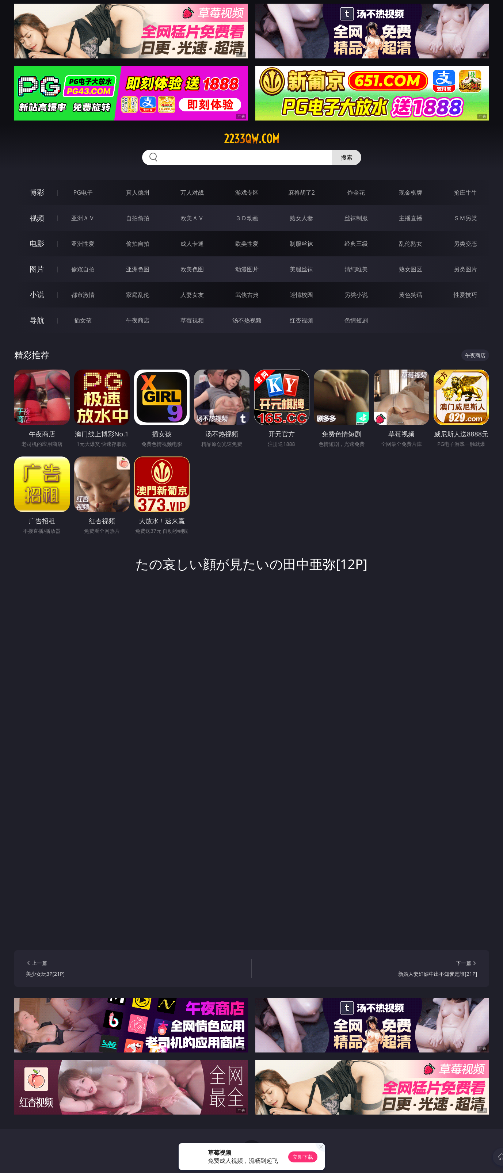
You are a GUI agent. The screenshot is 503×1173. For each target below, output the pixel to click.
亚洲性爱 (83, 244)
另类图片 (465, 269)
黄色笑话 (410, 295)
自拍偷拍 (137, 218)
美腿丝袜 (301, 269)
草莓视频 (192, 320)
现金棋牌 (410, 192)
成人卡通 (192, 244)
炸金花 (356, 192)
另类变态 (465, 244)
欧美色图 (192, 269)
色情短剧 (356, 320)
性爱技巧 (465, 295)
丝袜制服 (356, 218)
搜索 (347, 157)
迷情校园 (301, 295)
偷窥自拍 (83, 269)
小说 (37, 294)
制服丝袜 (301, 244)
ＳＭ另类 (465, 218)
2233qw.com (251, 138)
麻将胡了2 (301, 192)
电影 (37, 243)
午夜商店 (137, 320)
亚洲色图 (137, 269)
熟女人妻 (301, 218)
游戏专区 (247, 192)
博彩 (37, 192)
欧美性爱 (247, 244)
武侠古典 (247, 295)
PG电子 (83, 192)
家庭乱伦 (137, 295)
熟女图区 (410, 269)
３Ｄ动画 (247, 218)
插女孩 (83, 320)
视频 (37, 218)
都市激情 (83, 295)
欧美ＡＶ (192, 218)
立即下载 (303, 1156)
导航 (37, 320)
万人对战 (192, 192)
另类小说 (356, 295)
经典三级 (356, 244)
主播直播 (410, 218)
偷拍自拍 (137, 244)
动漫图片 (247, 269)
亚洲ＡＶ (83, 218)
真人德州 (137, 192)
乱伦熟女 (410, 244)
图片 (37, 269)
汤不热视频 (247, 320)
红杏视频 (301, 320)
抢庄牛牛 (465, 192)
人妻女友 (192, 295)
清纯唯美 (356, 269)
